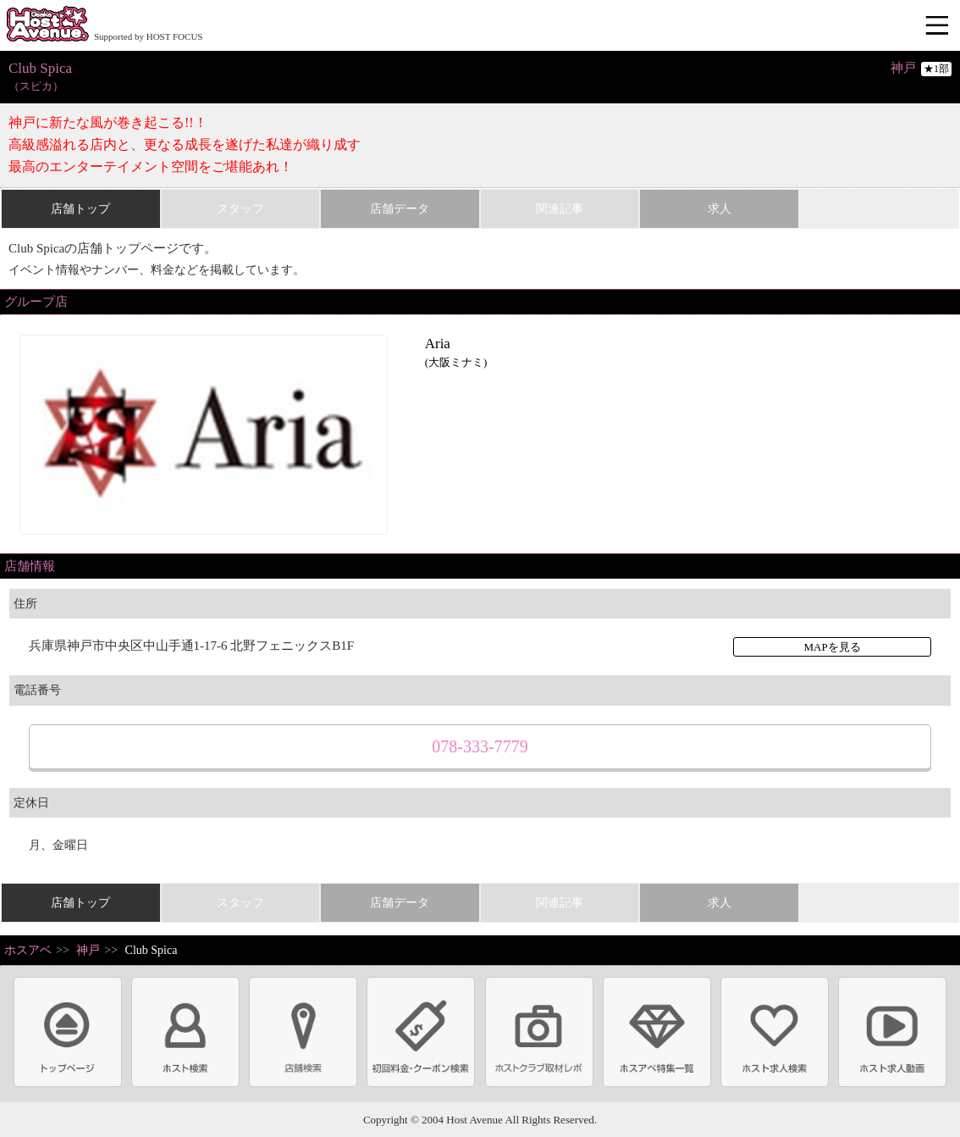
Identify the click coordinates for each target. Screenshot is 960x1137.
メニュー (939, 26)
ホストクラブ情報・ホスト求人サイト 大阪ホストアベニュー (47, 25)
